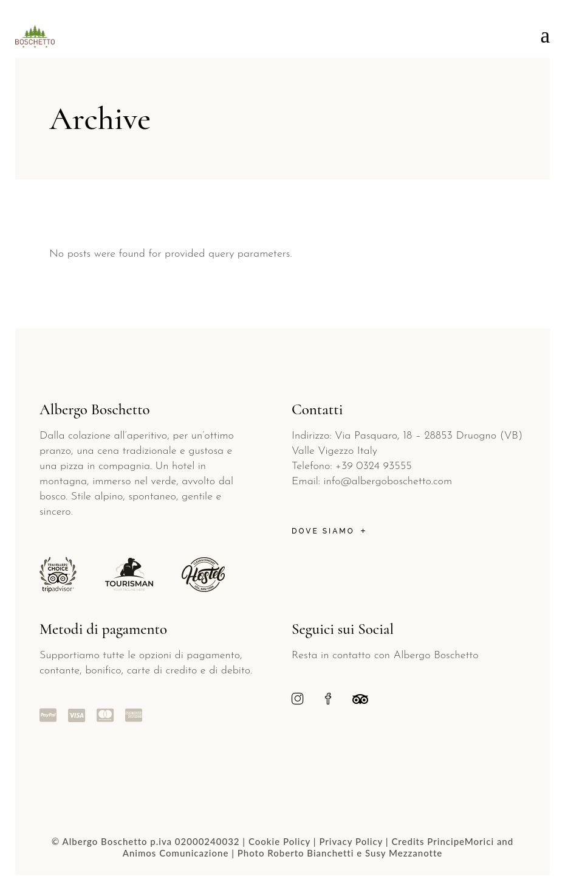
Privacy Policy (351, 841)
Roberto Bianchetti (310, 852)
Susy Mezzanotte (403, 852)
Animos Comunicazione (176, 852)
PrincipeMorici (460, 841)
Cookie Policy (279, 841)
